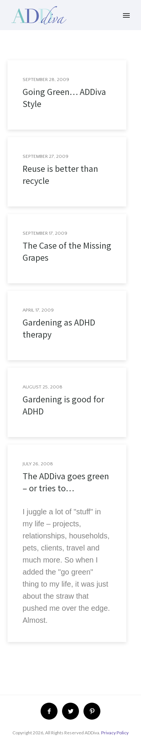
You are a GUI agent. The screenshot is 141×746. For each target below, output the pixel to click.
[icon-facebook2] (51, 711)
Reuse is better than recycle (60, 174)
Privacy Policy (115, 732)
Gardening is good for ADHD (63, 405)
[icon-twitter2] (72, 711)
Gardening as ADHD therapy (59, 328)
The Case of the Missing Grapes (67, 251)
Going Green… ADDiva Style (64, 98)
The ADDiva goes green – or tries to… (66, 482)
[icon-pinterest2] (91, 711)
